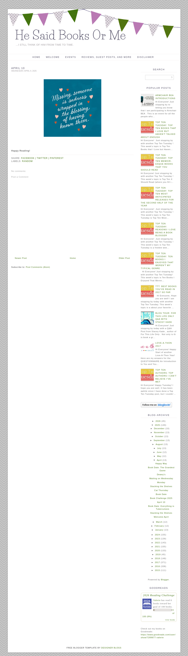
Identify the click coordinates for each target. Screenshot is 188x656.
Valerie (157, 600)
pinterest (57, 158)
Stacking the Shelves (161, 486)
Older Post (124, 258)
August (159, 444)
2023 (157, 539)
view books (170, 620)
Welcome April (161, 517)
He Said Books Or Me (70, 35)
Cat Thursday (161, 490)
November (159, 432)
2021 (157, 546)
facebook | (29, 158)
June (159, 452)
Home (36, 57)
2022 (157, 543)
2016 (157, 566)
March (159, 522)
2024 (157, 535)
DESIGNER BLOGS (111, 648)
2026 (157, 421)
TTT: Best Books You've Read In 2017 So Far (166, 289)
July (159, 448)
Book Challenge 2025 (161, 498)
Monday (161, 482)
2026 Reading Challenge (159, 595)
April (159, 460)
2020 (157, 550)
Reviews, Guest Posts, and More (106, 57)
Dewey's (161, 474)
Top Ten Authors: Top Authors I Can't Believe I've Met (165, 376)
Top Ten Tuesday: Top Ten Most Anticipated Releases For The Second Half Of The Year (157, 197)
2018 (157, 558)
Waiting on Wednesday (161, 478)
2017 (157, 562)
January (159, 530)
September (159, 440)
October (159, 436)
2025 (157, 425)
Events (70, 57)
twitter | (43, 158)
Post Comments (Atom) (38, 267)
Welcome (53, 57)
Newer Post (21, 258)
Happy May (161, 463)
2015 (157, 570)
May (159, 456)
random (27, 161)
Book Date (161, 494)
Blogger (165, 580)
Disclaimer (145, 57)
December (159, 428)
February (159, 526)
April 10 (161, 502)
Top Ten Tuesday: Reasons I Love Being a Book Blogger (165, 230)
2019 (157, 554)
